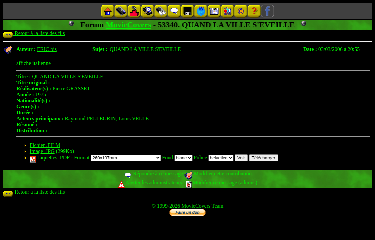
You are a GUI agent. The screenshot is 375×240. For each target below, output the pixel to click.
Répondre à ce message (153, 173)
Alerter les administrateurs (150, 182)
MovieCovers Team (202, 206)
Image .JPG (42, 151)
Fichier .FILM (45, 145)
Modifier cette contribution (217, 173)
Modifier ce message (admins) (221, 182)
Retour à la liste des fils (34, 33)
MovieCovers (128, 24)
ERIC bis (47, 49)
